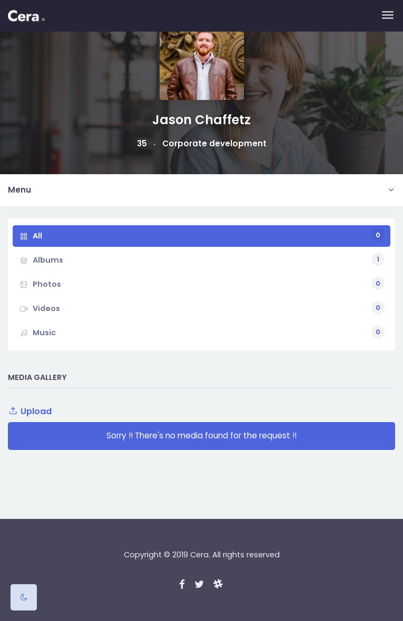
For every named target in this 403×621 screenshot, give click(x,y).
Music (209, 331)
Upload (30, 411)
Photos (209, 283)
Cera (199, 554)
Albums (209, 259)
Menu (19, 189)
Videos (209, 307)
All (209, 235)
